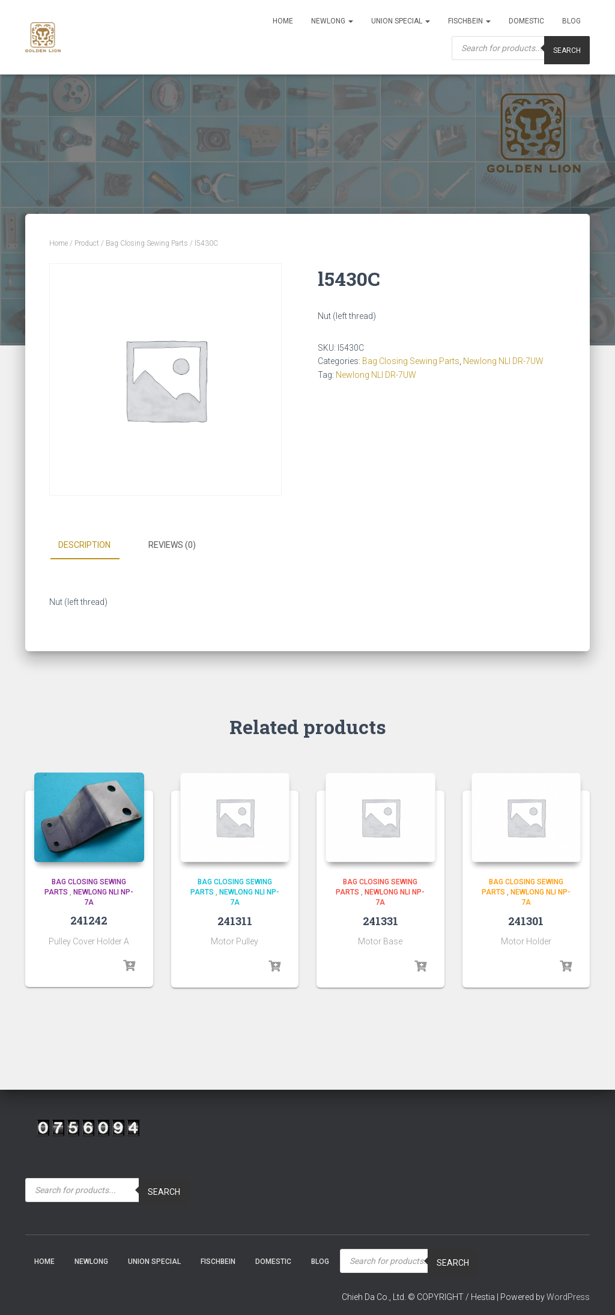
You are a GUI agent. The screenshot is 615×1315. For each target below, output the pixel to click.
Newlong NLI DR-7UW (503, 361)
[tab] (93, 545)
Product (86, 243)
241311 (234, 921)
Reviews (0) (172, 545)
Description (84, 545)
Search (164, 1192)
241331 (380, 921)
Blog (571, 21)
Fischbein (469, 21)
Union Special (400, 21)
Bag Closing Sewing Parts (147, 243)
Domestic (526, 21)
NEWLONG (332, 21)
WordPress (568, 1297)
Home (283, 21)
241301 (526, 921)
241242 (89, 920)
